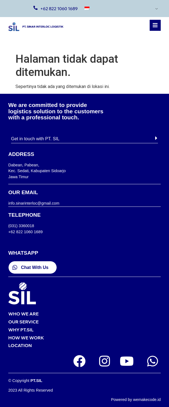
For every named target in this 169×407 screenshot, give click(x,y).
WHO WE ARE (23, 314)
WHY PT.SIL (20, 329)
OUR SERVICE (23, 321)
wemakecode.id (147, 399)
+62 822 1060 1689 (59, 8)
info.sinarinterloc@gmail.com (33, 203)
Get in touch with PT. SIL (35, 138)
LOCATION (20, 345)
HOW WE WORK (26, 337)
